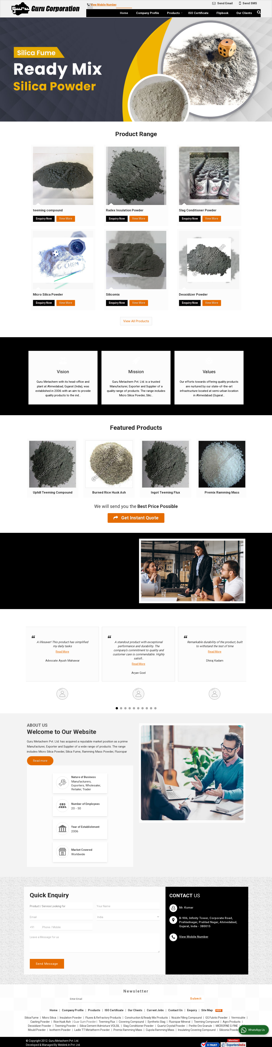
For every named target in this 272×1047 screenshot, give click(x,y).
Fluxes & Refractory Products (103, 1017)
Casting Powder (40, 1021)
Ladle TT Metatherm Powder (92, 1029)
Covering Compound (131, 1021)
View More (65, 218)
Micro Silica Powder (48, 294)
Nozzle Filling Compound (187, 1017)
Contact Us (175, 1010)
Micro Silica (49, 1017)
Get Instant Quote (136, 518)
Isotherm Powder (60, 1029)
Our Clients (244, 13)
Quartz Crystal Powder (171, 1025)
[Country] (128, 916)
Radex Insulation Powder (124, 210)
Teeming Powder (65, 1025)
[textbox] (61, 905)
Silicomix (113, 294)
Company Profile (147, 13)
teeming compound (48, 210)
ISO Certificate (198, 13)
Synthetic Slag (156, 1021)
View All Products (136, 321)
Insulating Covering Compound (197, 1029)
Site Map (207, 1010)
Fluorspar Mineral (179, 1021)
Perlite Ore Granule (200, 1025)
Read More (62, 651)
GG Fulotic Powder (216, 1017)
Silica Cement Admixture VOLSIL (100, 1025)
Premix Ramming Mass (222, 492)
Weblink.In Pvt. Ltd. (69, 1044)
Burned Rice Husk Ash (109, 492)
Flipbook (222, 13)
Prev (31, 468)
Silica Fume (32, 1017)
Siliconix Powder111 (231, 1029)
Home (124, 13)
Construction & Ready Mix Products (146, 1017)
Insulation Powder (71, 1017)
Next (241, 468)
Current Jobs (155, 1010)
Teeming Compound (206, 1021)
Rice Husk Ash (62, 1021)
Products (175, 13)
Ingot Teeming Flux (165, 492)
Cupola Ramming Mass (160, 1029)
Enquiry (192, 1010)
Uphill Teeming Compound (52, 492)
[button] (104, 4)
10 (155, 708)
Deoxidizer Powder (193, 294)
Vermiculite (238, 1017)
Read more (40, 760)
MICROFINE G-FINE (227, 1025)
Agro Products (231, 1021)
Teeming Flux (107, 1021)
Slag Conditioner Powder (198, 210)
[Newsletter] (136, 998)
